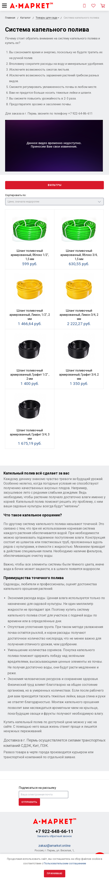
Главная (10, 17)
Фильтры (55, 185)
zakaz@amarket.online (54, 846)
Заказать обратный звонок (54, 836)
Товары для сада (46, 17)
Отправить (29, 802)
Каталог (25, 17)
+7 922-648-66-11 (54, 831)
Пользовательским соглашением (65, 863)
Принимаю (54, 873)
